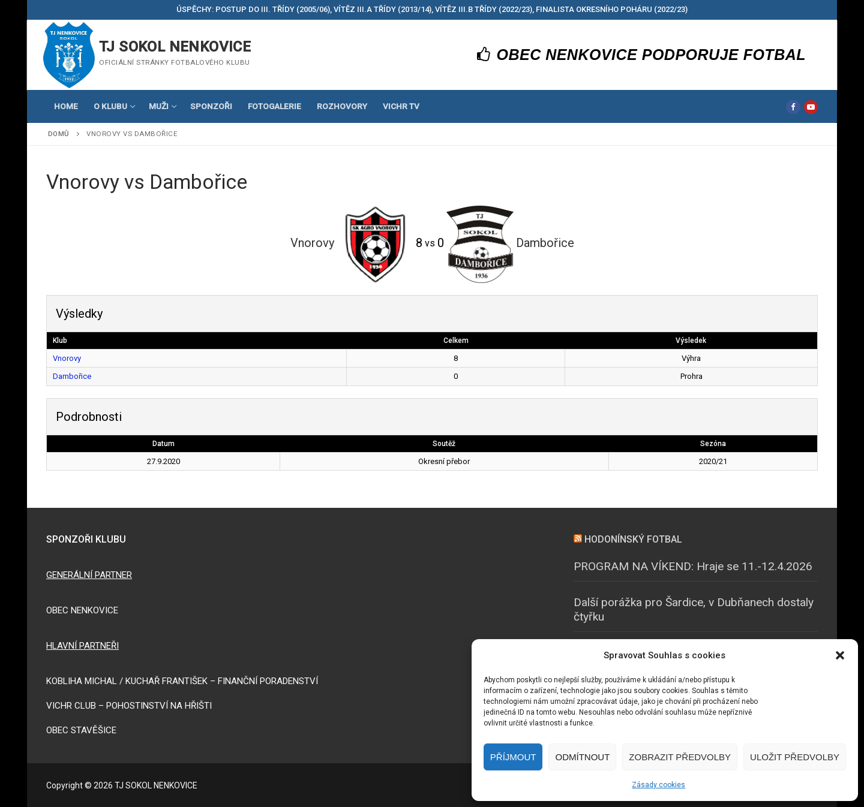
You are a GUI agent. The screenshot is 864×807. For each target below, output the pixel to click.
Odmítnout (582, 757)
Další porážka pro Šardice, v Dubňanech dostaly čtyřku (694, 609)
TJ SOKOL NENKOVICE (175, 46)
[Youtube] (811, 107)
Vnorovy (67, 358)
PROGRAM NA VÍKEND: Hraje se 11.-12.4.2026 (693, 566)
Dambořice (72, 376)
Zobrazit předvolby (680, 757)
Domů (59, 134)
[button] (840, 655)
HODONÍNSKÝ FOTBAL (633, 539)
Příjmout (513, 757)
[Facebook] (793, 107)
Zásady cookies (658, 785)
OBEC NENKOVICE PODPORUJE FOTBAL (641, 54)
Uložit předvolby (794, 757)
